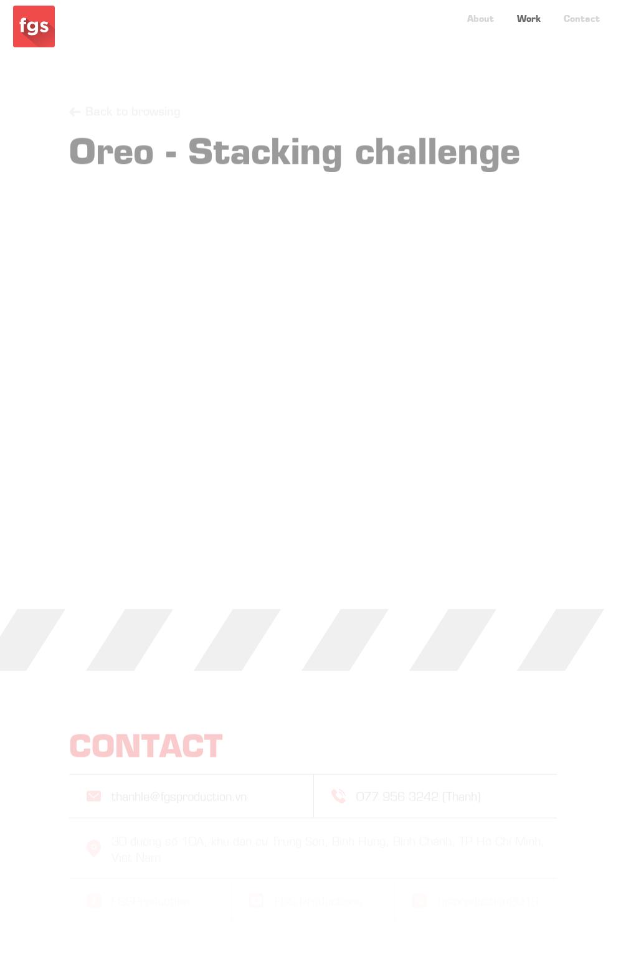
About (480, 11)
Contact (582, 11)
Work (529, 11)
